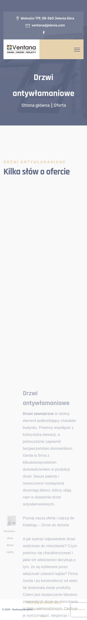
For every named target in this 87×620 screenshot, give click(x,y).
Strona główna (36, 105)
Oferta (60, 105)
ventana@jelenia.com (48, 25)
